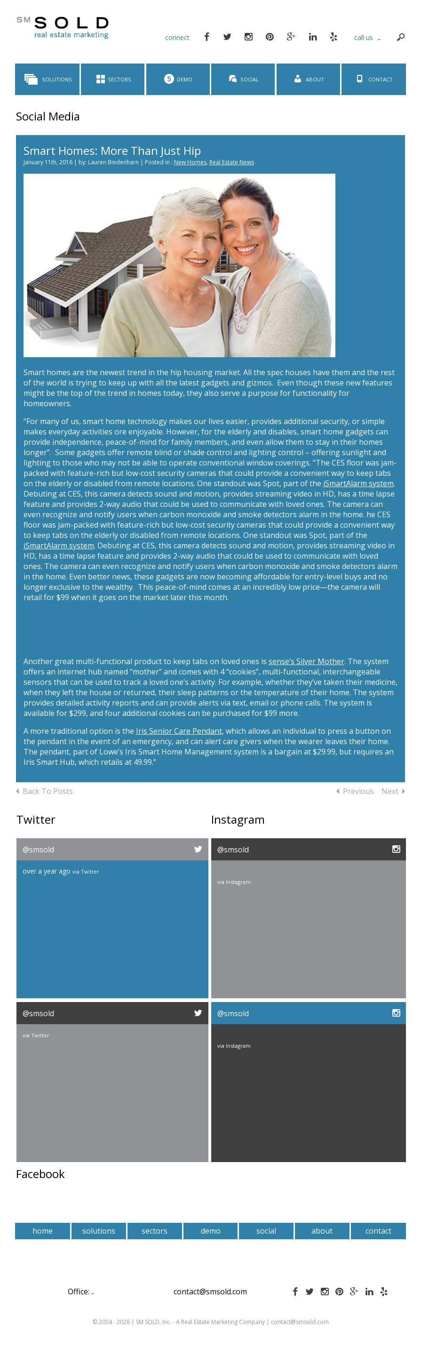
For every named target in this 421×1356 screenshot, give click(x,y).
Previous (355, 791)
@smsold (38, 849)
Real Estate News (231, 162)
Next (393, 791)
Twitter (90, 871)
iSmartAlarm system (358, 483)
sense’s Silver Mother (306, 661)
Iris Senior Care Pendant (179, 731)
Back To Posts (44, 791)
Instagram (238, 881)
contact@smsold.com (210, 1291)
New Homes (190, 162)
